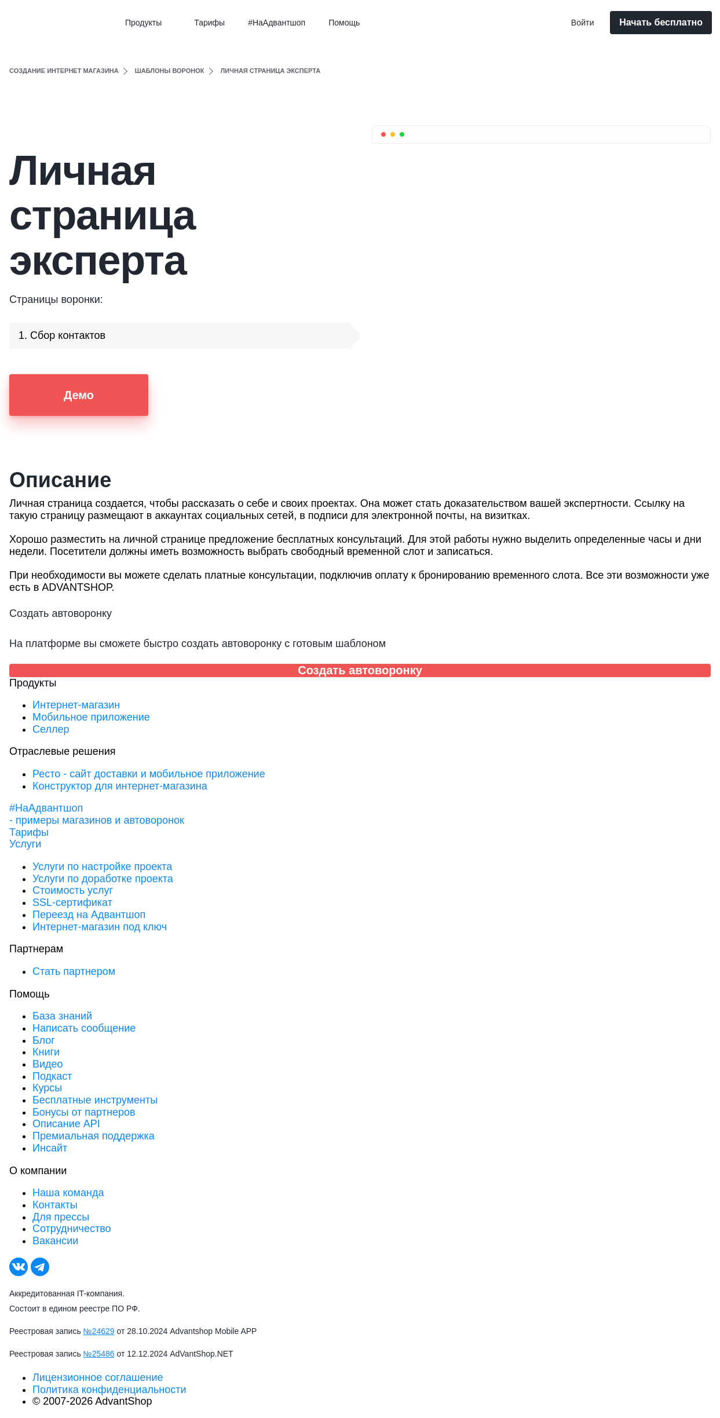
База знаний (62, 1016)
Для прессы (60, 1217)
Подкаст (52, 1076)
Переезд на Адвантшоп (88, 914)
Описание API (66, 1124)
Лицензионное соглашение (97, 1377)
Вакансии (55, 1241)
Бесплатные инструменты (95, 1100)
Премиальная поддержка (93, 1136)
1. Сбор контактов (62, 335)
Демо (79, 395)
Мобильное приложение (91, 717)
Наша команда (68, 1192)
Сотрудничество (71, 1228)
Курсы (47, 1088)
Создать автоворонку (360, 670)
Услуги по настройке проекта (102, 866)
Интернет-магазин (76, 705)
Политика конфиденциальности (109, 1389)
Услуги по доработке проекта (102, 879)
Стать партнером (73, 971)
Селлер (50, 729)
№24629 (99, 1331)
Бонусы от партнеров (84, 1112)
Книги (46, 1052)
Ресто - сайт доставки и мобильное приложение (148, 774)
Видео (47, 1064)
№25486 (99, 1353)
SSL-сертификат (72, 902)
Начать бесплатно (661, 22)
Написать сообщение (84, 1028)
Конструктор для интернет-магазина (119, 786)
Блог (43, 1040)
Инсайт (49, 1148)
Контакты (55, 1205)
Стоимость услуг (72, 890)
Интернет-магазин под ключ (99, 927)
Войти (582, 22)
